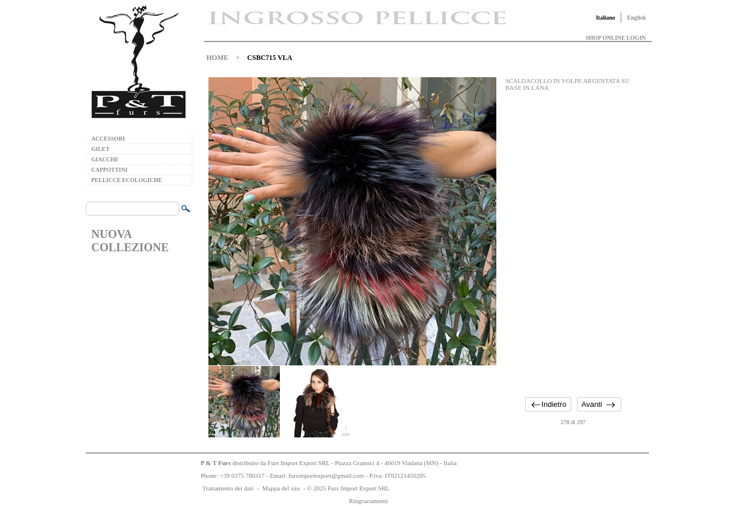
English (636, 17)
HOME (218, 58)
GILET (101, 149)
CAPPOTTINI (110, 170)
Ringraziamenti (368, 500)
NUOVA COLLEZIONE (130, 241)
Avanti (592, 404)
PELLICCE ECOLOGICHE (127, 180)
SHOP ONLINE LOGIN (615, 38)
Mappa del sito (280, 488)
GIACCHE (105, 159)
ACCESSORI (108, 138)
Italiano (605, 17)
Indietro (553, 404)
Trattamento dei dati (228, 488)
